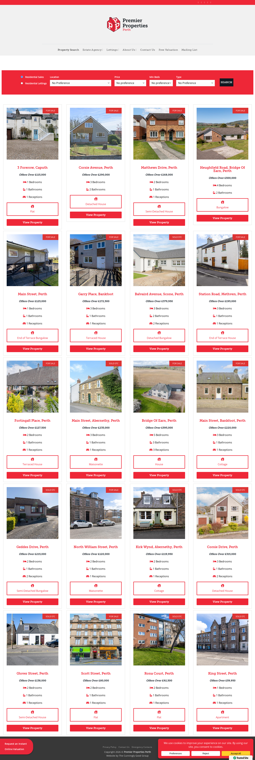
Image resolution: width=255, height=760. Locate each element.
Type (178, 77)
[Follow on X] (205, 2)
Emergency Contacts (142, 747)
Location (54, 77)
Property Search (68, 49)
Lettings (113, 49)
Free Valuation (168, 49)
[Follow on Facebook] (199, 2)
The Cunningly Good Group (134, 755)
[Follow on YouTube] (211, 2)
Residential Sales (32, 77)
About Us (130, 49)
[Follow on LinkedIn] (208, 2)
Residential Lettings (34, 83)
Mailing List (189, 49)
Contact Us (147, 49)
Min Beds (154, 77)
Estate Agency (93, 49)
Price (117, 77)
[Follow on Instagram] (202, 2)
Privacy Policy (109, 747)
